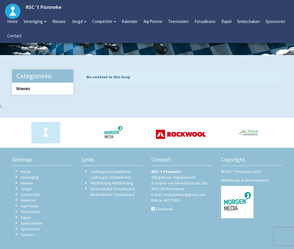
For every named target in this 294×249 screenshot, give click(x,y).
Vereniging (35, 21)
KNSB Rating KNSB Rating (111, 183)
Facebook (164, 208)
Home (12, 21)
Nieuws (59, 21)
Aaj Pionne (153, 21)
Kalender (130, 21)
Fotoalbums (205, 21)
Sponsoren (275, 21)
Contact (14, 35)
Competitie (104, 21)
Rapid (226, 21)
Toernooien (178, 21)
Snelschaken (248, 21)
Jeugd (78, 21)
